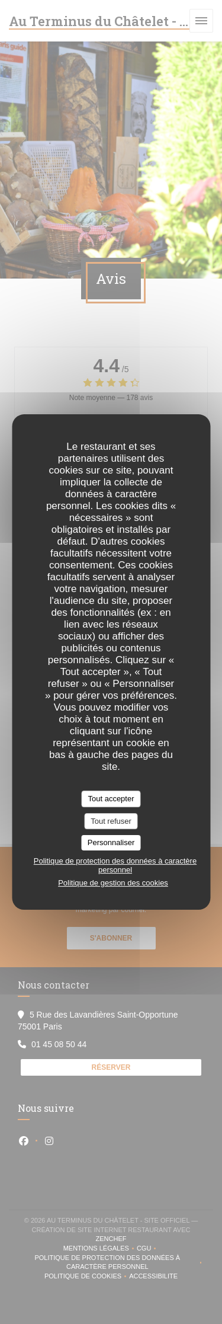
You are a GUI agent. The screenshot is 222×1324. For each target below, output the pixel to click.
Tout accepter (111, 798)
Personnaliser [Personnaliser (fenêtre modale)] (111, 842)
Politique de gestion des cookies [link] (113, 882)
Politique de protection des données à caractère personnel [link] (115, 865)
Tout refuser (111, 821)
